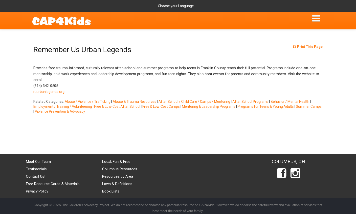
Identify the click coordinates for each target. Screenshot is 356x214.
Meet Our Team (38, 161)
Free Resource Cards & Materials (53, 184)
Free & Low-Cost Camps (161, 106)
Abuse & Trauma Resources (134, 102)
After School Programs (250, 102)
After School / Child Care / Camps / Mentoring (194, 102)
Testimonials (36, 169)
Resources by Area (117, 176)
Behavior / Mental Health (290, 102)
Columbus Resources (119, 169)
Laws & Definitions (117, 184)
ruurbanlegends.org (49, 91)
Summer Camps (309, 106)
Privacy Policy (37, 191)
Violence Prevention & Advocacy (60, 111)
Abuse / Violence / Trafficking (88, 102)
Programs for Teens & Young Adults (266, 106)
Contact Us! (35, 176)
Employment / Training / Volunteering (62, 106)
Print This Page (308, 47)
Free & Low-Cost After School (117, 106)
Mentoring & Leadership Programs (208, 106)
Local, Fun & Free (116, 161)
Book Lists (110, 191)
